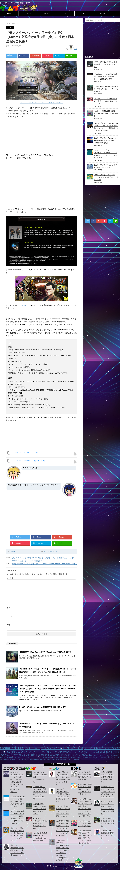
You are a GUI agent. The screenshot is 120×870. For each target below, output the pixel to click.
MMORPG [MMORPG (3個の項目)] (14, 755)
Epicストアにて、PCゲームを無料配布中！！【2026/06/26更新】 (105, 64)
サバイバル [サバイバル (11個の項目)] (91, 748)
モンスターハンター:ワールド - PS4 (25, 453)
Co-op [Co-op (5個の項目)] (105, 752)
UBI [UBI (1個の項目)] (24, 757)
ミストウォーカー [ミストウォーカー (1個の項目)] (101, 757)
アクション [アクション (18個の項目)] (32, 748)
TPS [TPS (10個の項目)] (2, 751)
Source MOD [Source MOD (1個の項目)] (47, 759)
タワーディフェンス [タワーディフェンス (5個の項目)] (92, 752)
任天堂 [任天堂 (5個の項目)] (79, 752)
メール (10, 616)
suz (75, 49)
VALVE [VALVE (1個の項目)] (62, 759)
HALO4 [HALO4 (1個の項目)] (11, 757)
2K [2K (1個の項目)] (12, 759)
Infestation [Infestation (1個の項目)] (76, 759)
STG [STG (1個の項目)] (110, 757)
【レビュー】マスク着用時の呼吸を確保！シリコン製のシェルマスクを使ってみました (17, 850)
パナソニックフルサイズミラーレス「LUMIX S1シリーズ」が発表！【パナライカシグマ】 (108, 792)
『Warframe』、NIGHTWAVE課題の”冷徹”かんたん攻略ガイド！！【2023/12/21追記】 (105, 76)
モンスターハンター (50, 551)
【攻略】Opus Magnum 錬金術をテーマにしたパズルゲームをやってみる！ (106, 88)
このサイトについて (59, 866)
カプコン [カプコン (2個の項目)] (52, 755)
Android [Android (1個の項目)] (50, 757)
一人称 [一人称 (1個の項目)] (61, 757)
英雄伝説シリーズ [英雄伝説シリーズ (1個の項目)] (76, 757)
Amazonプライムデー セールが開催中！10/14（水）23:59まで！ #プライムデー (17, 801)
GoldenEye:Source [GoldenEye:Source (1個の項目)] (38, 759)
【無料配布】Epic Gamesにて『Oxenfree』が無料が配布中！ (45, 652)
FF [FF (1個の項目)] (7, 757)
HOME (49, 866)
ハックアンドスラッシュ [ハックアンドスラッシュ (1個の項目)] (33, 757)
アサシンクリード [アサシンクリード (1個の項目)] (107, 755)
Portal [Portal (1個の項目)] (65, 759)
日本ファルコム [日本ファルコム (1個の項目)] (86, 757)
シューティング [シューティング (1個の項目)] (96, 755)
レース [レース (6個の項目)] (72, 752)
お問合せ (70, 866)
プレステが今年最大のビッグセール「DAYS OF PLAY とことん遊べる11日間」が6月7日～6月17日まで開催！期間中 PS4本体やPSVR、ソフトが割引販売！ (48, 689)
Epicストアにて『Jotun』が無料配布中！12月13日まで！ (43, 707)
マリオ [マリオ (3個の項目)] (7, 755)
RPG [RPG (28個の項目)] (14, 748)
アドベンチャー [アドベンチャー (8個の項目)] (30, 751)
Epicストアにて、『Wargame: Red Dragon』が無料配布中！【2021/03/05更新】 (105, 140)
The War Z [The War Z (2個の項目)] (86, 755)
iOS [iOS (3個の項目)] (29, 755)
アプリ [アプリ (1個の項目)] (93, 757)
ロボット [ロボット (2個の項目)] (69, 755)
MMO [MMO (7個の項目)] (66, 752)
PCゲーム (84, 13)
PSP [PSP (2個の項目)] (57, 755)
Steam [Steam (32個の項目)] (5, 748)
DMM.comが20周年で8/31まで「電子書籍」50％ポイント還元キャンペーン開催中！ (85, 789)
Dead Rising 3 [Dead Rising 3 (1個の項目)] (7, 759)
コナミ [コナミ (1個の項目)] (42, 757)
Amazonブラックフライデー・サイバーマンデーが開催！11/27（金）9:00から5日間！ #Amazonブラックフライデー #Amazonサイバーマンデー (17, 782)
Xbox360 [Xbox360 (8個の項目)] (15, 751)
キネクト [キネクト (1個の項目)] (20, 757)
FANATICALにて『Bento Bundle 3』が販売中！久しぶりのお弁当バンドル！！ (106, 101)
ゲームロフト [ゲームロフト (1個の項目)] (55, 759)
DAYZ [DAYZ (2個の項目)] (47, 755)
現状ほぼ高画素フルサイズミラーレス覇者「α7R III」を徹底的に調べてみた (107, 777)
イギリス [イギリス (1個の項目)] (55, 757)
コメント (10, 578)
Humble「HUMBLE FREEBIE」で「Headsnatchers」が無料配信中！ (106, 113)
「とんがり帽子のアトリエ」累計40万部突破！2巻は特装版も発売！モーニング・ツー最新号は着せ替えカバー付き (85, 838)
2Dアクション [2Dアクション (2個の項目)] (36, 755)
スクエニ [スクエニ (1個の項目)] (70, 759)
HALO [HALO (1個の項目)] (15, 757)
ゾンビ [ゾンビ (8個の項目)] (59, 751)
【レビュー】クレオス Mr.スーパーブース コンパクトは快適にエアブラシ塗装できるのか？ (63, 811)
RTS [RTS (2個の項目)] (42, 755)
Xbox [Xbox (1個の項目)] (114, 755)
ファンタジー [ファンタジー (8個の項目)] (46, 751)
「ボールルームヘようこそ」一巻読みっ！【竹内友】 (84, 823)
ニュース (28, 13)
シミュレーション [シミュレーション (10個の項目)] (109, 748)
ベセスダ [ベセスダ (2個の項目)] (63, 755)
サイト (9, 625)
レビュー (47, 13)
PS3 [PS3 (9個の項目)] (7, 751)
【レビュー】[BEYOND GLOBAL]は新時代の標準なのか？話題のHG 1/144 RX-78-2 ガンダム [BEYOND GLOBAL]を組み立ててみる (62, 850)
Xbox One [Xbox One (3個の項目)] (23, 755)
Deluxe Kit (25, 305)
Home (9, 13)
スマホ (65, 13)
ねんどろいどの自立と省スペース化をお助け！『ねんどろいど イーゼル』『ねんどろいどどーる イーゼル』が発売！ (62, 828)
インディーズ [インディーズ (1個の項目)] (20, 759)
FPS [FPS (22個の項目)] (21, 748)
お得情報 (102, 13)
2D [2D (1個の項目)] (80, 759)
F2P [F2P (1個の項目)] (108, 757)
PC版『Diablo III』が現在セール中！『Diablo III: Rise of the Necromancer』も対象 (44, 564)
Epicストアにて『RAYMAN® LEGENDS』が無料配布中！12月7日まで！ (106, 177)
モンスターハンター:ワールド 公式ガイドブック (29, 461)
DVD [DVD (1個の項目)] (14, 759)
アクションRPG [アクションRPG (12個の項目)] (51, 748)
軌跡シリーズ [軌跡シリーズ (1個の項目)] (67, 757)
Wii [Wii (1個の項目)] (91, 755)
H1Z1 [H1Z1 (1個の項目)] (46, 757)
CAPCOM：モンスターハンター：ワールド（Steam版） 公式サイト (41, 103)
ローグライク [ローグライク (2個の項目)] (77, 755)
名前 (9, 608)
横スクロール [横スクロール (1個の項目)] (29, 759)
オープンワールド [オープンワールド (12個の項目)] (72, 748)
